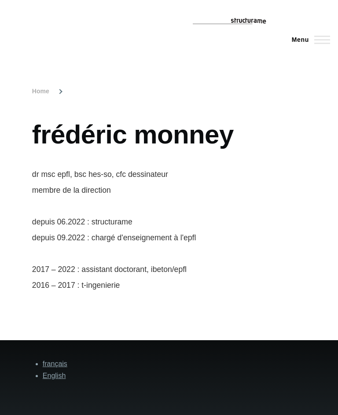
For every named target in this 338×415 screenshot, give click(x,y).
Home (40, 91)
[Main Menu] (308, 40)
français (55, 363)
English (54, 375)
